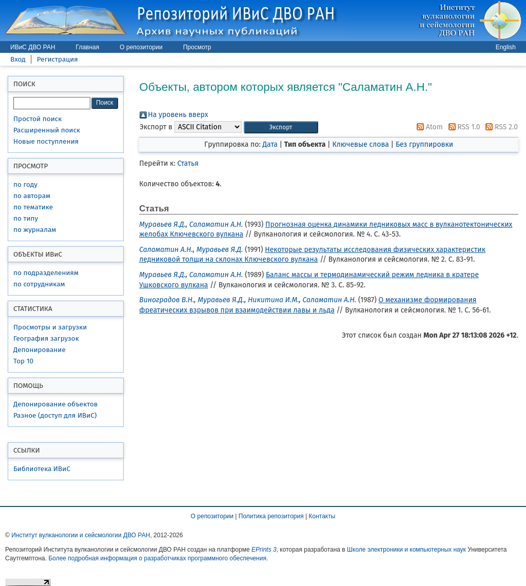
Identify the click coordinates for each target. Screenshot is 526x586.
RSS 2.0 (500, 127)
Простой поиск (37, 118)
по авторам (31, 195)
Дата (270, 144)
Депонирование (39, 349)
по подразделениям (46, 272)
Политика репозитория (271, 516)
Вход (18, 59)
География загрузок (46, 338)
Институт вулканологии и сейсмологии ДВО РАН (80, 535)
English (506, 47)
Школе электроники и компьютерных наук (406, 549)
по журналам (34, 229)
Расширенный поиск (46, 130)
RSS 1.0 (462, 127)
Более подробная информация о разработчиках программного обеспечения (157, 558)
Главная (88, 47)
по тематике (33, 207)
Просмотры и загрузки (50, 327)
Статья (188, 163)
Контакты (322, 516)
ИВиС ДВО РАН (32, 47)
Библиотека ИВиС (41, 468)
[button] (281, 127)
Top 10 (23, 361)
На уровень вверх (178, 114)
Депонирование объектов (55, 404)
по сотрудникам (39, 284)
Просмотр (197, 47)
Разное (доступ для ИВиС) (54, 415)
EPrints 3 (264, 549)
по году (25, 184)
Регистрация (57, 59)
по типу (25, 218)
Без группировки (424, 144)
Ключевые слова (360, 144)
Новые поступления (46, 141)
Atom (428, 127)
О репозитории (141, 47)
